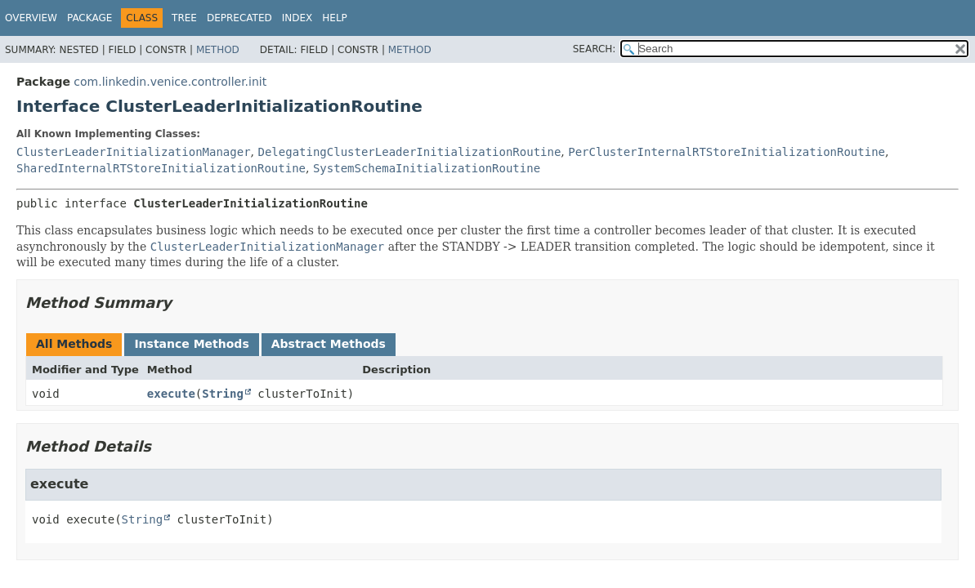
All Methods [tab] (74, 343)
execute (171, 393)
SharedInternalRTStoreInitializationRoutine (161, 168)
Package (89, 18)
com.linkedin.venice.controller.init (170, 81)
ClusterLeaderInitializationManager (133, 151)
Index (297, 18)
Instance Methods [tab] (191, 343)
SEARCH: (594, 49)
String (223, 393)
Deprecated (239, 18)
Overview (31, 18)
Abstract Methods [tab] (328, 343)
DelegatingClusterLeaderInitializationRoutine (409, 151)
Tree (184, 18)
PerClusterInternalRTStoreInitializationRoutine (726, 151)
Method (217, 50)
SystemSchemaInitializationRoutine (426, 168)
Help (334, 18)
